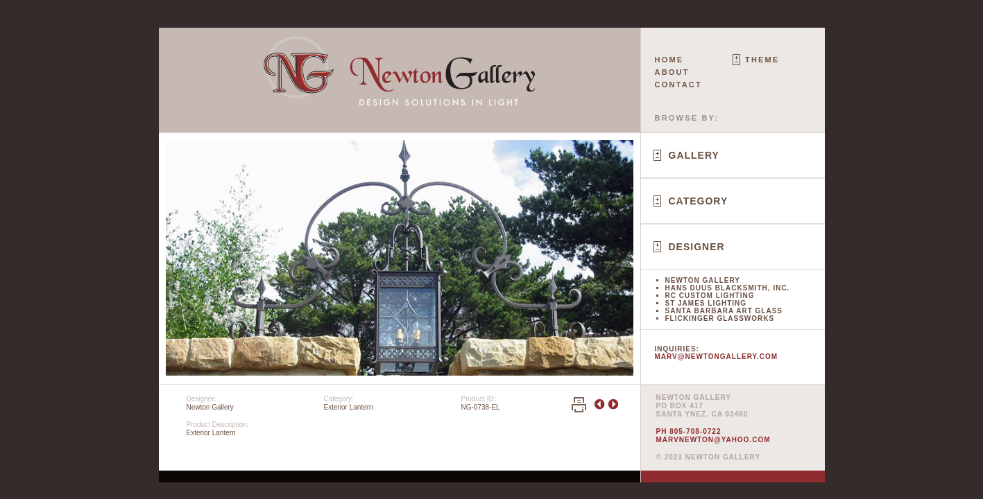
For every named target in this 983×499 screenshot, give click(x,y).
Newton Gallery (702, 280)
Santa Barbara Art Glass (724, 311)
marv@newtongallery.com (716, 356)
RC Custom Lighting (710, 295)
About (672, 72)
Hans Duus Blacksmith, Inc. (727, 288)
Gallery (694, 155)
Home (669, 59)
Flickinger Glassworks (720, 318)
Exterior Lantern (348, 407)
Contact (678, 84)
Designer (697, 246)
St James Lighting (706, 303)
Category (698, 201)
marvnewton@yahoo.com (713, 440)
